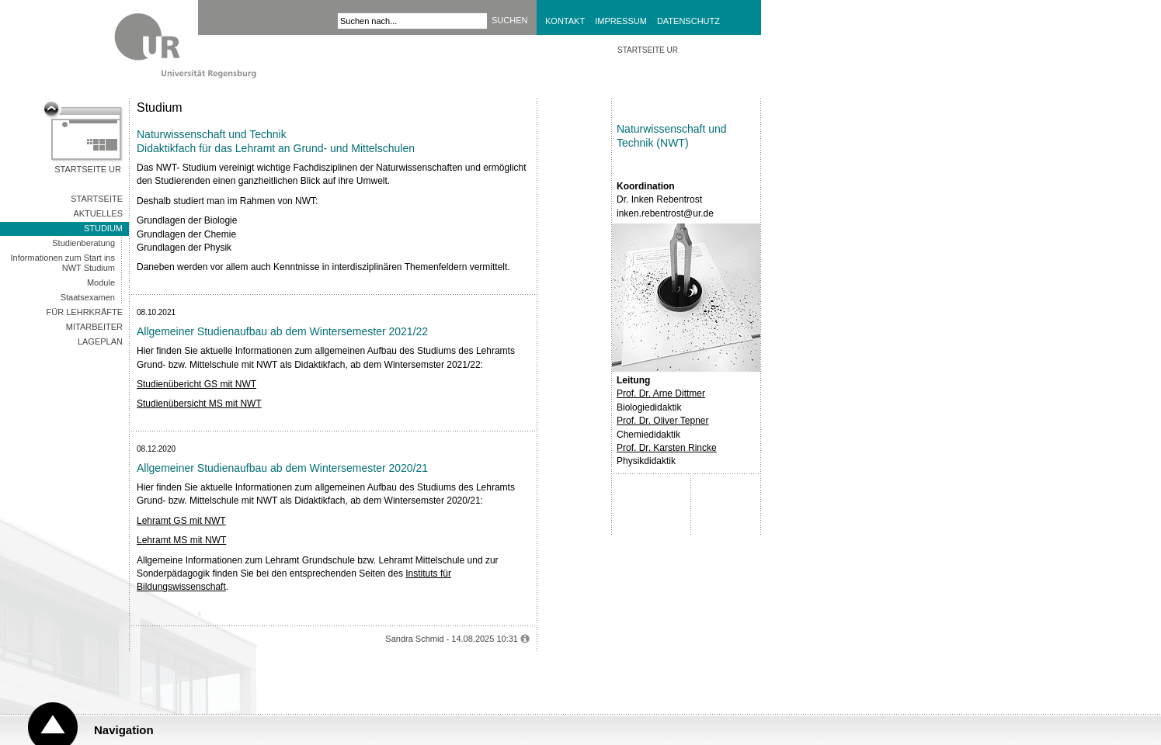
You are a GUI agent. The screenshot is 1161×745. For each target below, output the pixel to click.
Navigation (124, 729)
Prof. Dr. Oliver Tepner (663, 420)
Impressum (621, 21)
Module (101, 282)
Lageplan (100, 341)
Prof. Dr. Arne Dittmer (661, 393)
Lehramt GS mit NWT (181, 520)
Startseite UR (87, 169)
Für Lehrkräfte (85, 312)
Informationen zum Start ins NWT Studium (62, 262)
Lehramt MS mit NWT (181, 540)
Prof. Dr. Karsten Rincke (667, 447)
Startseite (97, 198)
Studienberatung (83, 243)
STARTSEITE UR (647, 50)
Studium (103, 228)
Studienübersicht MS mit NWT (199, 403)
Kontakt (565, 21)
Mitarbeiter (94, 326)
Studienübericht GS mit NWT (196, 384)
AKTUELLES (98, 213)
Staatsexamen (88, 297)
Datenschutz (688, 21)
